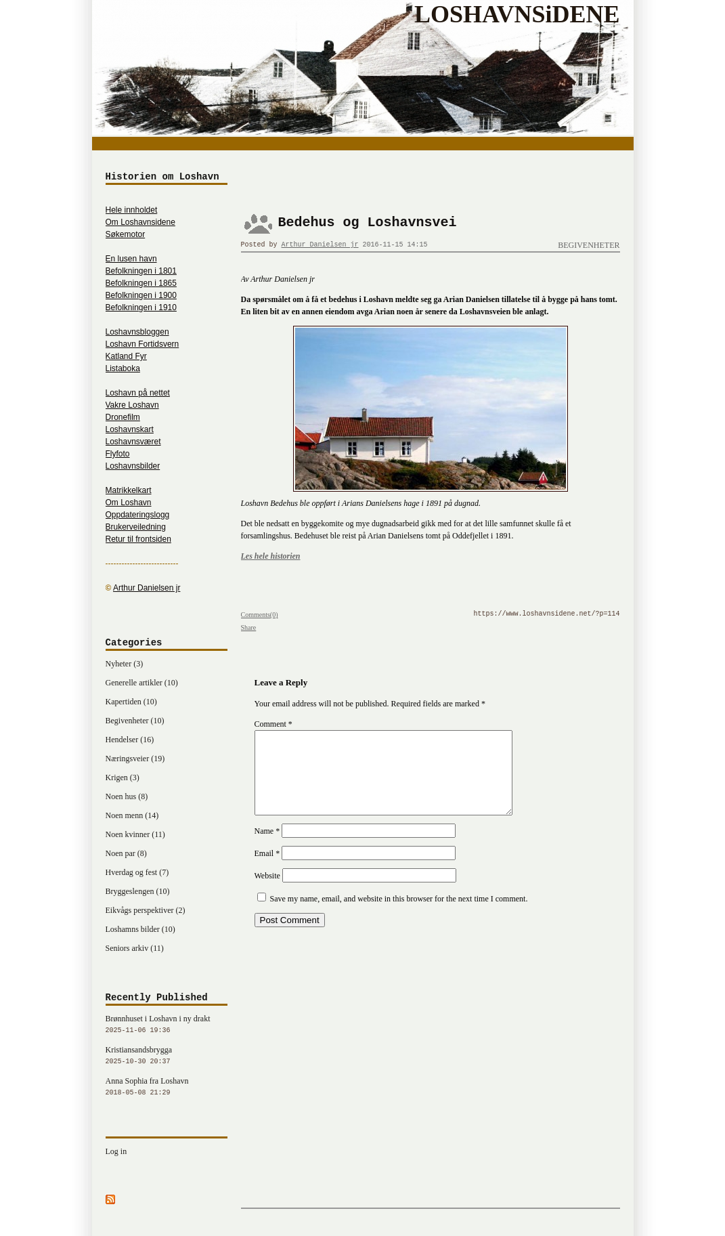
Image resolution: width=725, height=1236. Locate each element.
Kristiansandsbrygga (166, 1056)
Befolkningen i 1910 (141, 307)
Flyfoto (118, 454)
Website (267, 892)
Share (249, 627)
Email (267, 869)
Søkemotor (126, 234)
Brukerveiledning (136, 527)
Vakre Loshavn (132, 405)
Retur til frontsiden (138, 539)
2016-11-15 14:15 (395, 245)
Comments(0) (259, 614)
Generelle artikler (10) (142, 682)
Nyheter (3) (125, 663)
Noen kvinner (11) (135, 834)
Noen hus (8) (127, 796)
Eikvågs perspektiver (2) (145, 910)
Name (267, 847)
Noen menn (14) (132, 815)
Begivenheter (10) (135, 720)
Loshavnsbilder (133, 466)
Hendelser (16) (130, 739)
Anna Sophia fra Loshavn (166, 1087)
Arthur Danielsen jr (320, 245)
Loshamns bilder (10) (140, 929)
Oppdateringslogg (138, 514)
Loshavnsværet (133, 441)
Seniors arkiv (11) (135, 948)
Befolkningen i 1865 (141, 283)
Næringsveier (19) (135, 758)
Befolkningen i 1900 (141, 295)
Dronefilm (123, 417)
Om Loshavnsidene (140, 222)
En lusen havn (131, 258)
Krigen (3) (122, 777)
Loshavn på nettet (138, 393)
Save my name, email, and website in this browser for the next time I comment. (399, 915)
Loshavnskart (130, 429)
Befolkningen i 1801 (141, 271)
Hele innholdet (132, 210)
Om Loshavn (129, 502)
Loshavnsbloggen (137, 332)
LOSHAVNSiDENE (516, 14)
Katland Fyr (126, 356)
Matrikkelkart (129, 490)
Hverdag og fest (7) (137, 872)
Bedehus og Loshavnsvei (367, 222)
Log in (116, 1151)
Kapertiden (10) (131, 701)
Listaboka (123, 368)
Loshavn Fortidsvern (142, 344)
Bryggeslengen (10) (138, 891)
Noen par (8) (126, 853)
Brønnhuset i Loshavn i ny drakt (166, 1025)
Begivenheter (588, 245)
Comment (273, 724)
